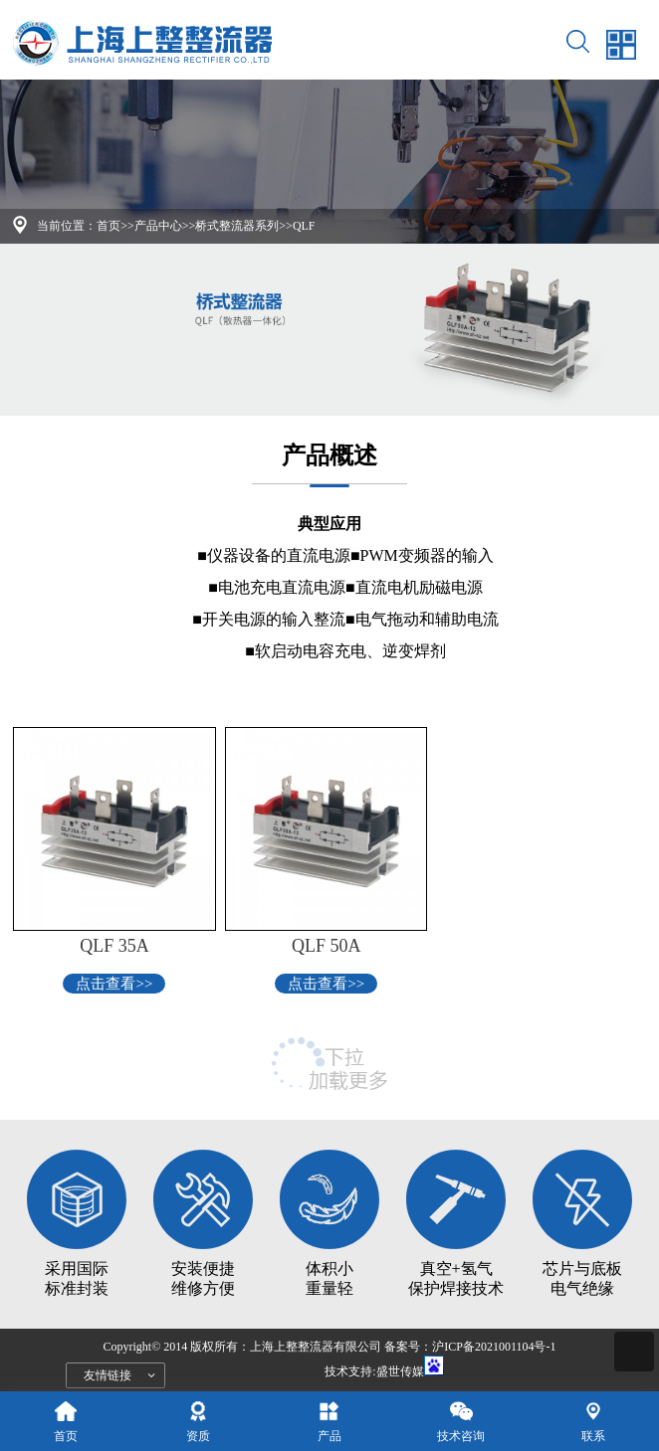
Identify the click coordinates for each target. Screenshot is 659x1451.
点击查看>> (114, 984)
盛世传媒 (400, 1371)
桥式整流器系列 (237, 226)
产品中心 (158, 226)
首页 (108, 226)
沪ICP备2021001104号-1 (493, 1347)
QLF (304, 226)
